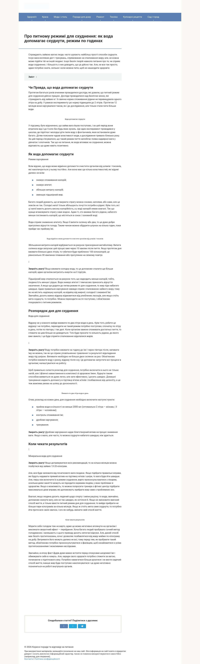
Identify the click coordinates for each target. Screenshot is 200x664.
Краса (45, 17)
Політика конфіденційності (47, 659)
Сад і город (153, 17)
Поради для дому (82, 17)
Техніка (114, 17)
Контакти (28, 659)
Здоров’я (31, 17)
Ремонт (100, 17)
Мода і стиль (60, 17)
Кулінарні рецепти (132, 17)
